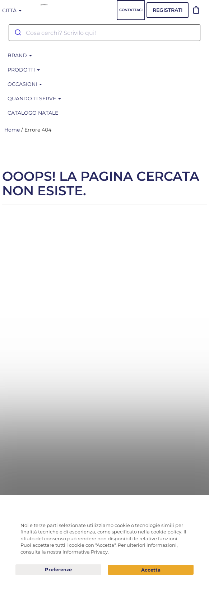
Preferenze (58, 569)
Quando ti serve (34, 98)
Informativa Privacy (85, 552)
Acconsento (151, 570)
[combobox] (104, 32)
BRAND (20, 55)
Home (12, 130)
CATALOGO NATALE (33, 113)
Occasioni (25, 84)
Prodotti (24, 70)
